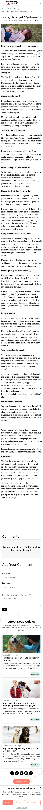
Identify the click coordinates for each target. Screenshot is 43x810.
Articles (11, 9)
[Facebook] (12, 773)
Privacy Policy (22, 808)
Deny (18, 802)
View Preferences (32, 802)
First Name (6, 573)
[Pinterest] (26, 773)
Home (4, 9)
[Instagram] (17, 773)
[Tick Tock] (31, 773)
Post (4, 609)
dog (26, 89)
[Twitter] (22, 773)
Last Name (6, 583)
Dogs (17, 9)
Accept (8, 802)
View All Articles (21, 781)
